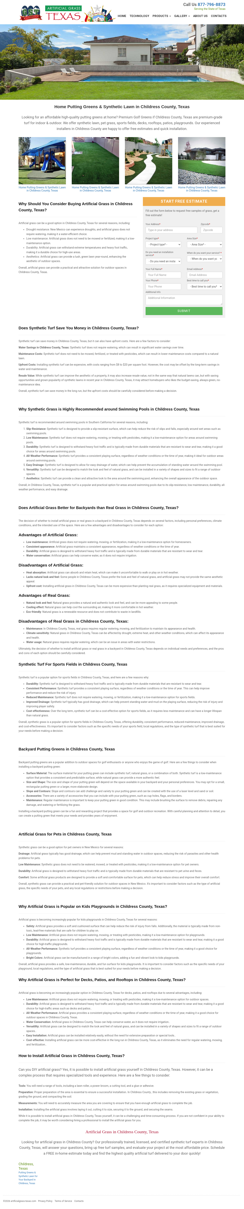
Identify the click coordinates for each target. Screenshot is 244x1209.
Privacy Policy (45, 1201)
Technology (139, 16)
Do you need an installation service (159, 254)
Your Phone (152, 280)
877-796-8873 (211, 4)
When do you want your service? (204, 253)
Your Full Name (154, 269)
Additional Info (153, 292)
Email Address (195, 269)
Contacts (219, 16)
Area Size (192, 238)
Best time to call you (198, 280)
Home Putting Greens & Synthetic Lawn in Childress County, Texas (42, 189)
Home (122, 16)
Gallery (182, 16)
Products (162, 16)
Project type (152, 238)
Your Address (153, 224)
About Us (200, 16)
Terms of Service (63, 1201)
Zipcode (205, 224)
